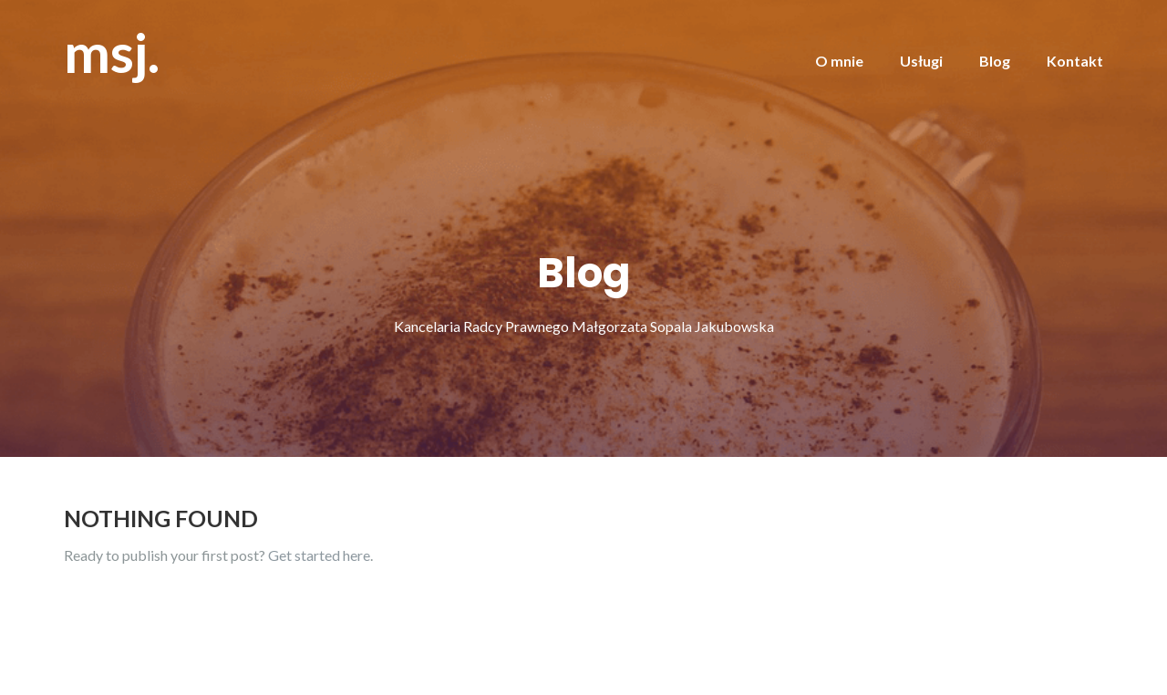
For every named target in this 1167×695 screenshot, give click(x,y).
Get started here (319, 555)
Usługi (921, 60)
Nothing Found (161, 518)
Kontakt (1075, 60)
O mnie (839, 60)
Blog (994, 60)
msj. (112, 52)
